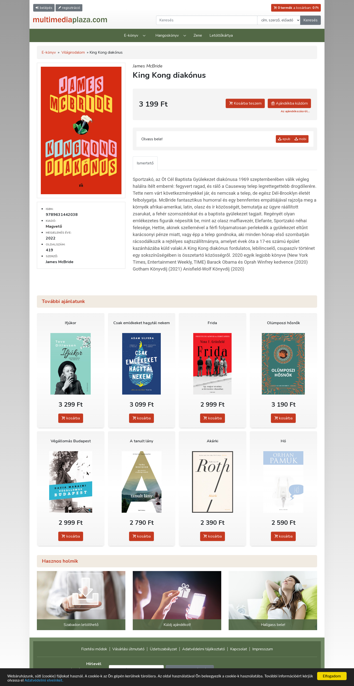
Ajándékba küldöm (289, 103)
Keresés (310, 20)
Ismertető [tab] (145, 163)
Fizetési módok (94, 649)
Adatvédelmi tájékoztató (203, 649)
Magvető (54, 226)
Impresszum (262, 649)
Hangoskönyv (167, 35)
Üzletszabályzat (163, 649)
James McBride (147, 66)
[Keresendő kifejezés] (206, 20)
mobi (300, 139)
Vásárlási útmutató (128, 649)
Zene (197, 35)
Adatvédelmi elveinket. (44, 680)
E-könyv (131, 35)
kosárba (70, 418)
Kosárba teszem (245, 103)
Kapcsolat (238, 649)
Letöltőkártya (221, 35)
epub (284, 139)
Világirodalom (73, 52)
